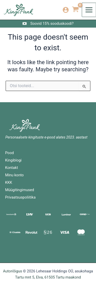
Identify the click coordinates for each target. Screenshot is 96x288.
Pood (9, 153)
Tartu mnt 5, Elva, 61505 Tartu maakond (48, 277)
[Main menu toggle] (89, 10)
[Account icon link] (66, 10)
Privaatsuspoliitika (20, 197)
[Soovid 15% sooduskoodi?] (48, 23)
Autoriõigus (12, 271)
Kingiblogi (13, 160)
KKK (8, 182)
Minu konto (14, 175)
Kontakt (11, 167)
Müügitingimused (19, 190)
